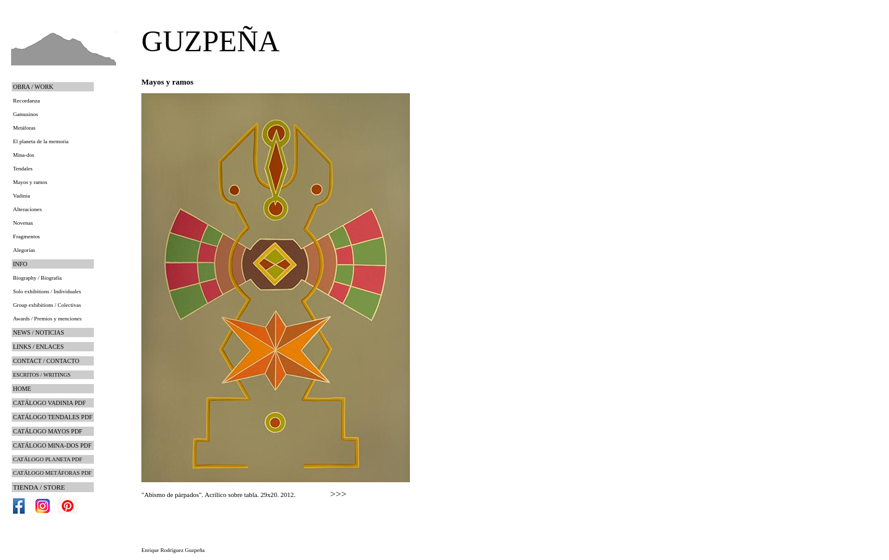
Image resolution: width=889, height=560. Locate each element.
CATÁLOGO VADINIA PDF (49, 402)
